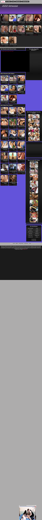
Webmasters (18, 1)
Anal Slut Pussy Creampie (5, 114)
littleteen (37, 231)
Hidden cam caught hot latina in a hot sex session (5, 171)
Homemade (18, 173)
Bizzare (2, 173)
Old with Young (10, 103)
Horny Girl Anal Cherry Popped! (5, 183)
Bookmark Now (25, 1)
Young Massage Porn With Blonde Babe (5, 149)
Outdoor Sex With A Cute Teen (14, 126)
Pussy (37, 228)
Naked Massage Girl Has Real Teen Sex (22, 137)
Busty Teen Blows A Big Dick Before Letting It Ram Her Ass (22, 115)
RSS (13, 1)
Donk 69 (23, 249)
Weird (18, 93)
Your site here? (34, 239)
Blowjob (18, 128)
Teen (9, 93)
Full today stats (34, 240)
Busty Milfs (10, 139)
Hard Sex (26, 249)
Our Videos (8, 1)
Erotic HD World (30, 228)
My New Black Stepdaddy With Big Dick (5, 160)
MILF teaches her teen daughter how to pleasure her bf (22, 126)
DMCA (17, 243)
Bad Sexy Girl (30, 231)
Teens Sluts (2, 139)
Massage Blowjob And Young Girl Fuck (13, 137)
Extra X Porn (30, 235)
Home (3, 1)
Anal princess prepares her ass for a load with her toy (22, 171)
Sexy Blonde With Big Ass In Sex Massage (22, 149)
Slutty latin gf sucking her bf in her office (14, 171)
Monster (18, 83)
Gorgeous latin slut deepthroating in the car (5, 137)
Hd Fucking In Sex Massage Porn (13, 149)
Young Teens (10, 173)
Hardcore (2, 93)
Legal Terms (26, 243)
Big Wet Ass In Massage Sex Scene (13, 115)
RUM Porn (36, 233)
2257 (14, 243)
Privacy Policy (21, 243)
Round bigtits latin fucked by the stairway (13, 183)
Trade (30, 243)
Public (9, 83)
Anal (1, 83)
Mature (1, 103)
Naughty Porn (37, 235)
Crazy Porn (30, 233)
